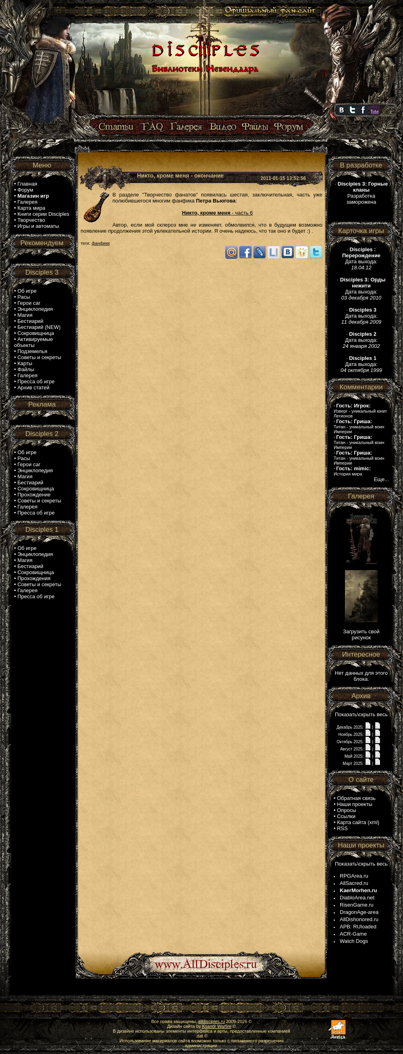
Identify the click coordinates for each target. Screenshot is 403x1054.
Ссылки (346, 816)
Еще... (381, 479)
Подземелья (32, 351)
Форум (25, 190)
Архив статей (33, 387)
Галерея (27, 202)
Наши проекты (354, 804)
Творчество (31, 220)
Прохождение (33, 495)
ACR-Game (353, 934)
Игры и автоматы (38, 226)
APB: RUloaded (358, 927)
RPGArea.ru (354, 876)
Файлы (25, 369)
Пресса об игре (35, 381)
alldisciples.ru (211, 1021)
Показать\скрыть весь (361, 714)
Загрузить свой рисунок (361, 634)
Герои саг (28, 303)
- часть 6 (217, 213)
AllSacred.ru (354, 883)
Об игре (27, 291)
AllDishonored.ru (359, 919)
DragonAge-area (359, 912)
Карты (24, 363)
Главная (27, 184)
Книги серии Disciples (43, 214)
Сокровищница (35, 333)
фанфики (101, 243)
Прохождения (33, 578)
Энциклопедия (35, 309)
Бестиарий (30, 321)
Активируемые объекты (33, 342)
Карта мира (31, 208)
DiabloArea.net (357, 898)
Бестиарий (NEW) (38, 327)
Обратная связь (356, 798)
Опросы (346, 810)
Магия (24, 315)
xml (374, 822)
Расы (23, 297)
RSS (342, 828)
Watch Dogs (354, 941)
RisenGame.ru (357, 905)
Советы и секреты (39, 357)
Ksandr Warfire (216, 1026)
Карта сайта (351, 822)
